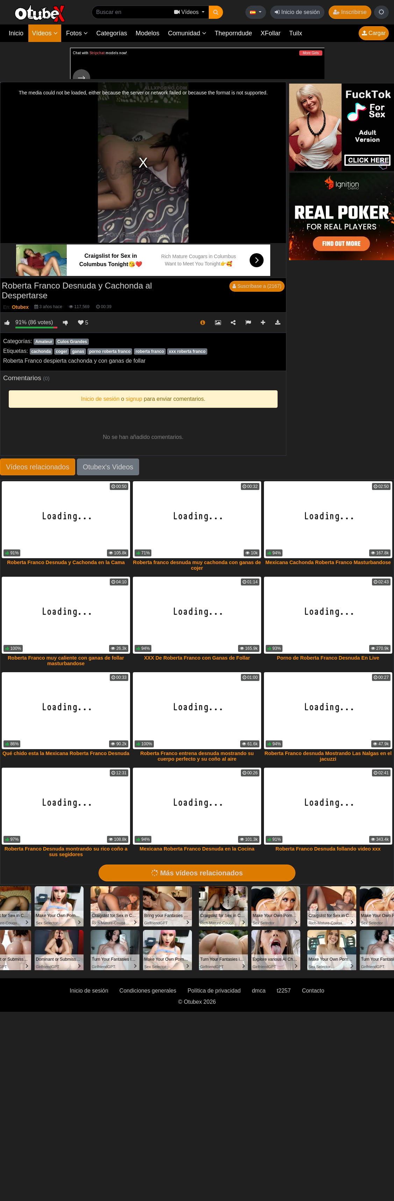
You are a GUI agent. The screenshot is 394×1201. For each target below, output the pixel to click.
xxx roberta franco (187, 351)
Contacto (313, 991)
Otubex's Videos (108, 467)
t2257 (284, 991)
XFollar (271, 33)
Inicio (16, 33)
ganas (78, 351)
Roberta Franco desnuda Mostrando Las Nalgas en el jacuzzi (328, 756)
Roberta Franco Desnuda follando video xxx (328, 849)
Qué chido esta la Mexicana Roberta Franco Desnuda (65, 753)
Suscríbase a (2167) (256, 286)
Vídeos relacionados (37, 467)
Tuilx (295, 33)
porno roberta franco (110, 351)
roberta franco (150, 351)
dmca (258, 991)
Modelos (147, 33)
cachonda (41, 351)
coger (61, 351)
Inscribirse (349, 12)
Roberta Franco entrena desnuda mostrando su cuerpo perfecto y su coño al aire (197, 756)
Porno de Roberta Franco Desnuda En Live (328, 658)
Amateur (43, 341)
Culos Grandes (72, 341)
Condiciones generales (148, 991)
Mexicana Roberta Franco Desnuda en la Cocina (197, 849)
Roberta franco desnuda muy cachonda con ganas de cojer (197, 565)
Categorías (111, 33)
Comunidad (187, 33)
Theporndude (233, 33)
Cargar (374, 33)
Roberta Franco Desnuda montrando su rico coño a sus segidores (66, 851)
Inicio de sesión (297, 12)
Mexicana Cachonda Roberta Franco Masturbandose (328, 562)
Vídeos (44, 33)
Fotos (77, 33)
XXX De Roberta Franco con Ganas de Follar (197, 658)
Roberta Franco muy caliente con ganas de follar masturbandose (66, 660)
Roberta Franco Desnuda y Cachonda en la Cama (66, 562)
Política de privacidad (214, 991)
